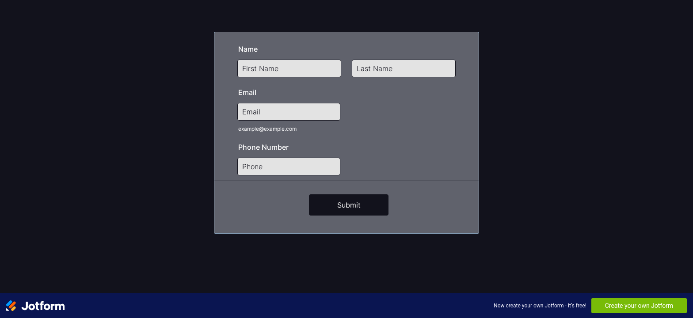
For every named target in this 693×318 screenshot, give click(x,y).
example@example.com (267, 128)
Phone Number (263, 147)
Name (248, 49)
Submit (349, 205)
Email (247, 92)
